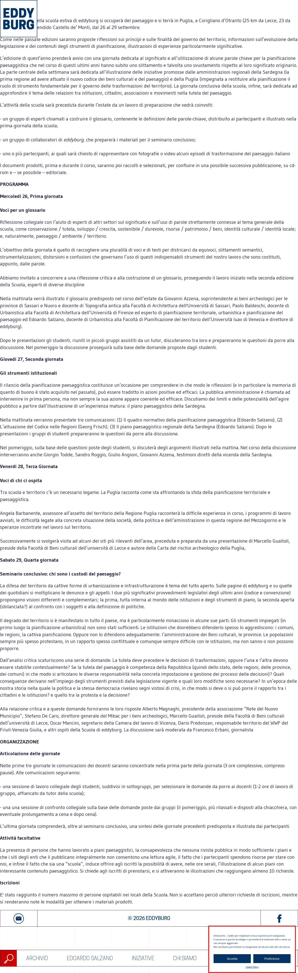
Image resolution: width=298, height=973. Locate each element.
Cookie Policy (252, 966)
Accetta (232, 958)
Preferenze (271, 958)
